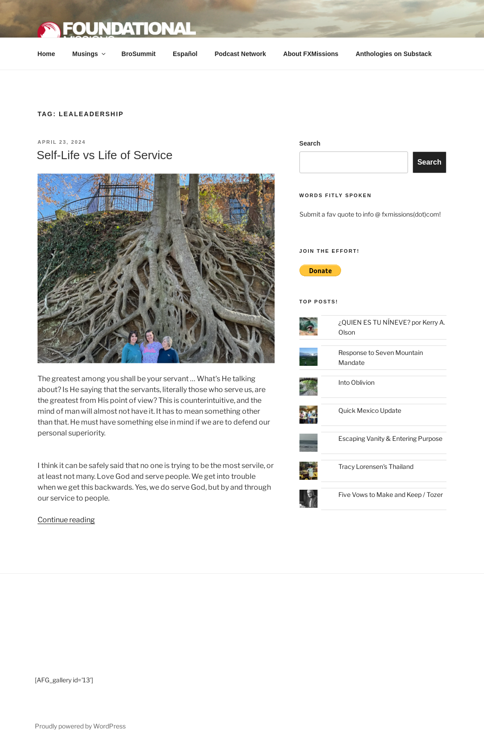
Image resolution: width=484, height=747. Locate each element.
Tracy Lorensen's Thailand (375, 466)
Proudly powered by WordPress (80, 726)
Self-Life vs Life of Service (105, 155)
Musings (89, 53)
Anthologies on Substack (394, 53)
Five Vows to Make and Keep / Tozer (390, 494)
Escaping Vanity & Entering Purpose (390, 438)
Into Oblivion (356, 382)
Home (46, 53)
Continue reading (66, 519)
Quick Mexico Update (369, 410)
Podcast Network (240, 53)
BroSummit (139, 53)
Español (185, 53)
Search (310, 143)
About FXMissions (310, 53)
